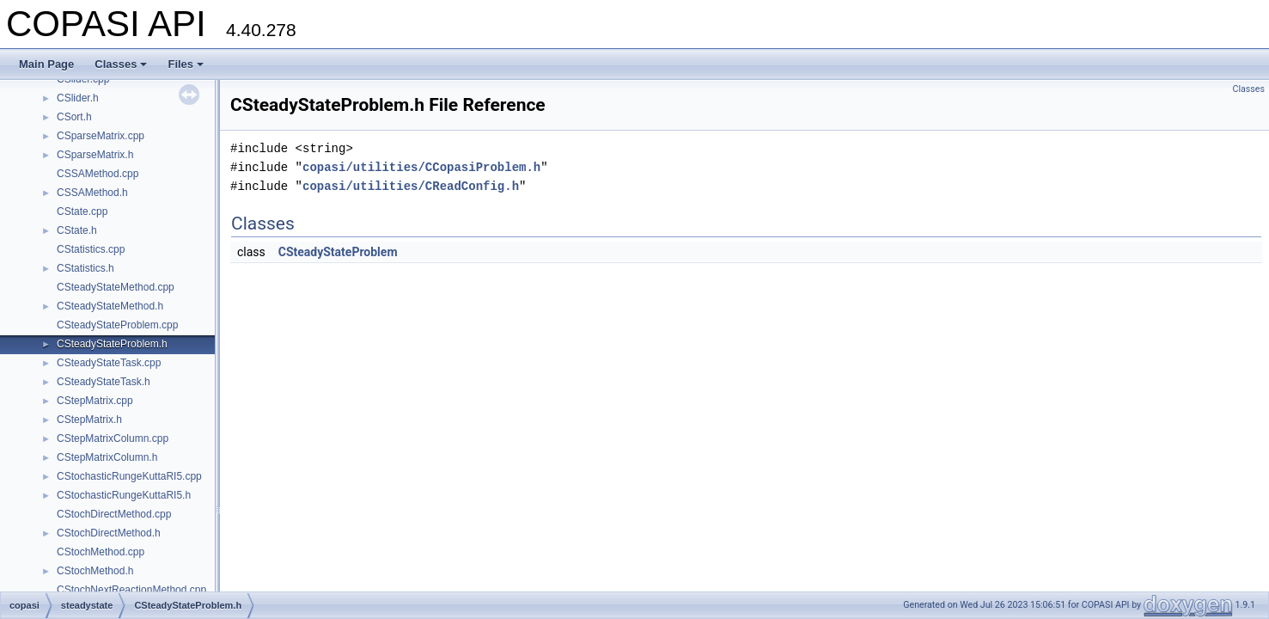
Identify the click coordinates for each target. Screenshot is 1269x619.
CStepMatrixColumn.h (107, 457)
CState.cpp (82, 211)
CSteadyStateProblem (338, 252)
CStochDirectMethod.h (109, 533)
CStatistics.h (85, 268)
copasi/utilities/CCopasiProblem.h (421, 167)
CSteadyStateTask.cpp (109, 363)
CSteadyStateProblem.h (112, 344)
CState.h (77, 230)
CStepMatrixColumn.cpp (112, 438)
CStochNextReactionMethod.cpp (131, 590)
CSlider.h (78, 98)
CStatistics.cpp (91, 249)
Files (186, 64)
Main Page (46, 64)
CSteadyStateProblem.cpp (117, 325)
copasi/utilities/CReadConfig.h (410, 186)
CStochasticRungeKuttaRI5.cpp (129, 476)
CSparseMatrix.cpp (100, 136)
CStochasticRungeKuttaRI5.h (124, 495)
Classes (121, 64)
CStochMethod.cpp (100, 552)
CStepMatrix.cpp (95, 401)
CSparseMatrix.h (95, 155)
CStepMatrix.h (89, 420)
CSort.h (74, 117)
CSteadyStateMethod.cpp (115, 287)
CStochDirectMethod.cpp (114, 514)
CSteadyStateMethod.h (110, 306)
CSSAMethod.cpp (97, 174)
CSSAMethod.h (92, 193)
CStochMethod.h (95, 571)
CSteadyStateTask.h (103, 382)
